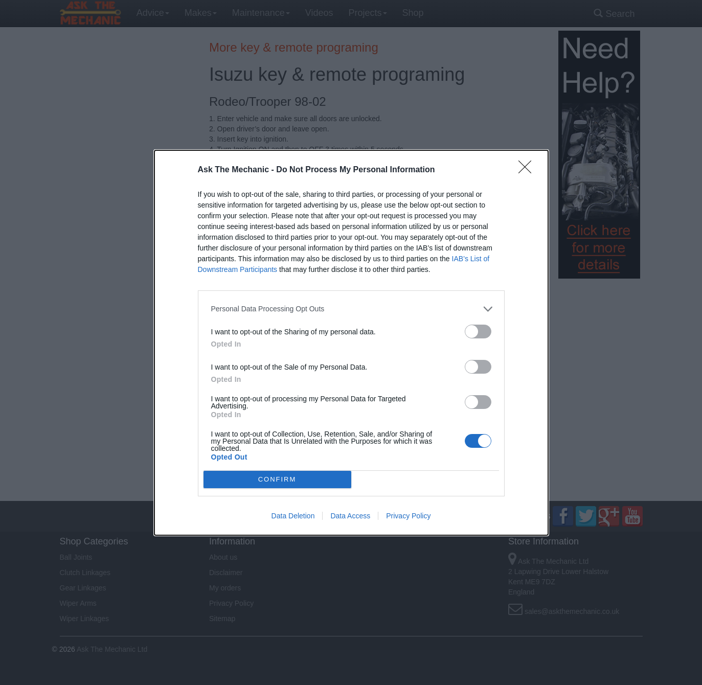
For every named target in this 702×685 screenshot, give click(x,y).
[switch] (478, 331)
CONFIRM (277, 479)
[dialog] (351, 342)
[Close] (528, 170)
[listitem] (351, 309)
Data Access (350, 516)
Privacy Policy (408, 516)
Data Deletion (293, 516)
